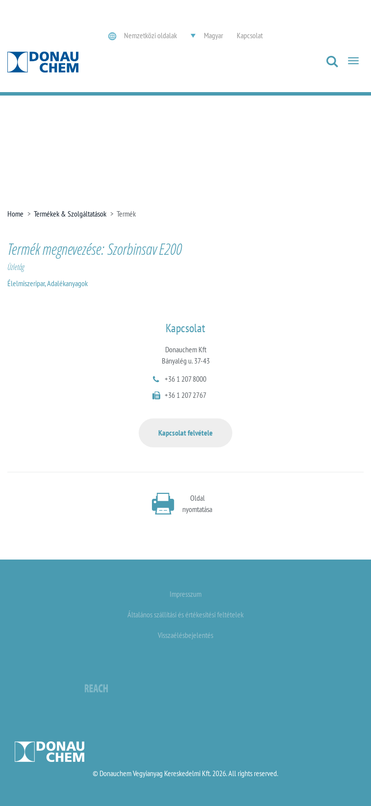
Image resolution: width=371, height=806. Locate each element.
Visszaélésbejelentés (185, 635)
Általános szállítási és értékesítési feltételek (185, 614)
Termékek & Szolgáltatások (70, 214)
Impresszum (185, 594)
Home (15, 214)
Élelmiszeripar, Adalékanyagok (47, 283)
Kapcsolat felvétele (185, 433)
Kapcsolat (250, 35)
